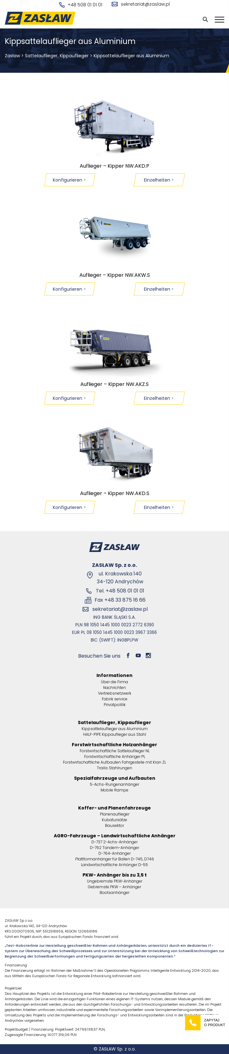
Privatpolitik (115, 704)
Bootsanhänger (114, 892)
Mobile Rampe (114, 790)
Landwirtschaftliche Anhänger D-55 (114, 864)
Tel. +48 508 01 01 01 (120, 590)
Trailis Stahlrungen (114, 768)
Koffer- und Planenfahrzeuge (114, 808)
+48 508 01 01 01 (80, 5)
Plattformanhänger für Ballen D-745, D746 (114, 859)
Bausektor (114, 825)
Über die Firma (114, 682)
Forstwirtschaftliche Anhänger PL (114, 756)
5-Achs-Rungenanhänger (114, 784)
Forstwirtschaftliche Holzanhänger (114, 744)
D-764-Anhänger (114, 853)
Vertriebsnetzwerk (114, 693)
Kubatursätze (114, 819)
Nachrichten (114, 687)
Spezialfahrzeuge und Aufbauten (114, 778)
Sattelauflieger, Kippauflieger (57, 56)
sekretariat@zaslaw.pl (141, 4)
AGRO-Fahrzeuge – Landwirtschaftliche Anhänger (115, 836)
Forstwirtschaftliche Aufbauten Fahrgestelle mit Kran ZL (114, 762)
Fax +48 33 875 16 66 (120, 600)
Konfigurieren (70, 180)
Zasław (12, 56)
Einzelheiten (159, 180)
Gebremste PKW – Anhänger (114, 887)
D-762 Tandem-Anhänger (114, 847)
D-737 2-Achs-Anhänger (114, 842)
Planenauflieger (114, 814)
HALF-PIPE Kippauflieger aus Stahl (114, 734)
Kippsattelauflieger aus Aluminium (115, 728)
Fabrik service (114, 699)
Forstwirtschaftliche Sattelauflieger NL (115, 750)
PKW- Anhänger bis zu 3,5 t (115, 875)
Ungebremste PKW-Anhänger (114, 881)
